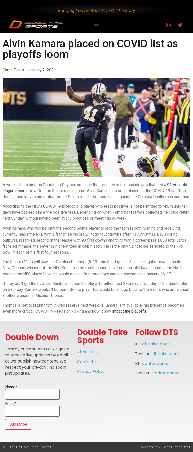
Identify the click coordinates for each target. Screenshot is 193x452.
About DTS (87, 352)
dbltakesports (156, 344)
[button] (96, 25)
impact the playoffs (129, 311)
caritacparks (155, 363)
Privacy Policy (90, 371)
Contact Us (88, 362)
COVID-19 (52, 206)
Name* (32, 392)
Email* (32, 409)
